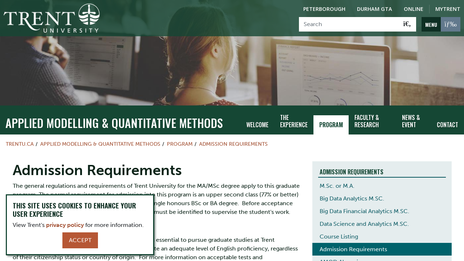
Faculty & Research (366, 119)
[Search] (349, 24)
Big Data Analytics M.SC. (352, 196)
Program (331, 123)
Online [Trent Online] (413, 8)
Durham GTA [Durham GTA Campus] (374, 8)
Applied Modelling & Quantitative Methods (114, 120)
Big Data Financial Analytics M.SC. (364, 209)
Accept (80, 240)
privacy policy (65, 224)
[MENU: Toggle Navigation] (441, 24)
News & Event (411, 119)
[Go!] (407, 24)
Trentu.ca (20, 141)
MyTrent (447, 8)
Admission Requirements (233, 141)
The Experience (294, 119)
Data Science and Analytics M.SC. (364, 221)
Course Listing (339, 234)
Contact (447, 123)
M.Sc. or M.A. (337, 183)
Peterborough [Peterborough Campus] (324, 8)
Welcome (257, 123)
